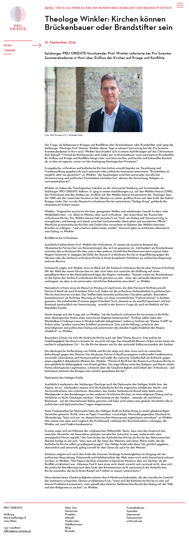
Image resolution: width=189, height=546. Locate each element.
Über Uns (71, 507)
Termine (10, 50)
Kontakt (70, 531)
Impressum (133, 514)
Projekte (70, 514)
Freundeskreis (135, 507)
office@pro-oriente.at (17, 531)
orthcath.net (134, 521)
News (8, 45)
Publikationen (73, 524)
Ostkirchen (72, 521)
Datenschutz (134, 517)
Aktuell (69, 517)
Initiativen (71, 511)
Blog (68, 527)
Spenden (132, 511)
